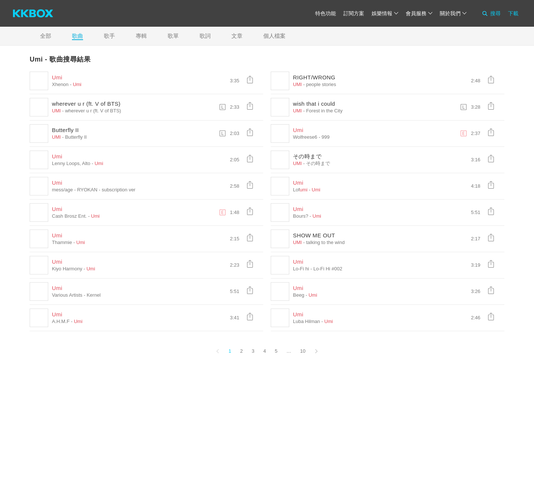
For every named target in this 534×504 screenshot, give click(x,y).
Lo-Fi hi (301, 268)
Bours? (300, 216)
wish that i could (314, 104)
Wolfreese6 (305, 137)
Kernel (94, 295)
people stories (321, 84)
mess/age (62, 189)
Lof (300, 189)
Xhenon (60, 84)
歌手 (109, 36)
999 (326, 137)
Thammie (62, 242)
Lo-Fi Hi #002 (327, 268)
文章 (237, 36)
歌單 (173, 36)
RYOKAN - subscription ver (106, 189)
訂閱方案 (353, 13)
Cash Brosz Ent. (69, 216)
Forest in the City (324, 110)
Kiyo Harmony (67, 268)
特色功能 (325, 13)
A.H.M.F (61, 321)
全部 (45, 36)
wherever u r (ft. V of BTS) (86, 104)
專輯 (141, 36)
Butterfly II (65, 130)
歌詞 (205, 36)
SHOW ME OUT (314, 235)
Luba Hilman (306, 321)
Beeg (298, 295)
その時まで (307, 156)
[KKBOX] (33, 13)
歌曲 (77, 36)
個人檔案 (274, 36)
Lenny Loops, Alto (71, 163)
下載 (513, 13)
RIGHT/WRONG (314, 77)
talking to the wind (325, 242)
